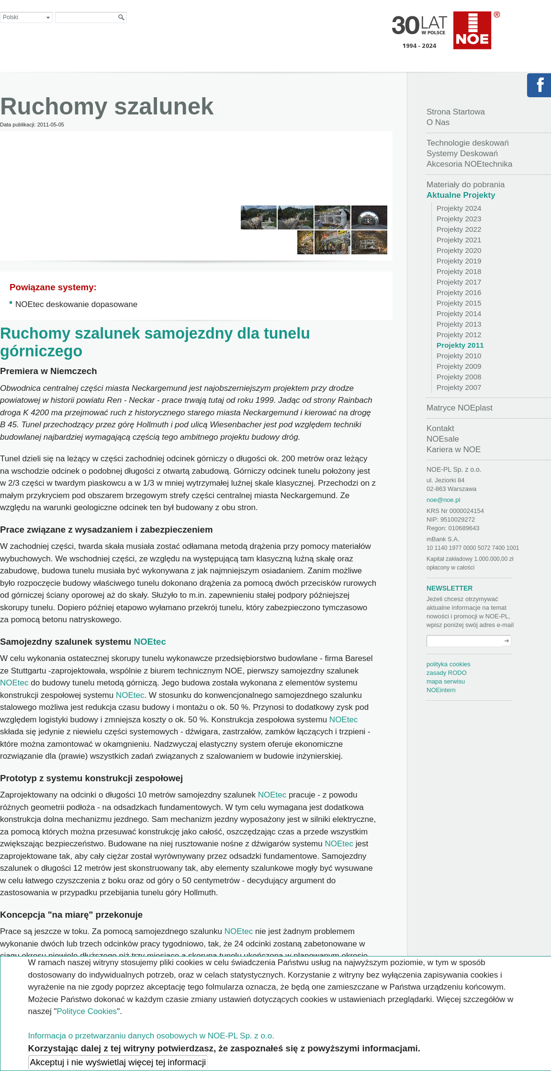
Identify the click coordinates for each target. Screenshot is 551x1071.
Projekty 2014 (459, 313)
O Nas (438, 122)
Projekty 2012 (459, 334)
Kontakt (440, 428)
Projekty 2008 (459, 377)
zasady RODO (447, 672)
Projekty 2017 (459, 282)
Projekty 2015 (459, 303)
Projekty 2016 (459, 292)
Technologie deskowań (468, 143)
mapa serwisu (446, 681)
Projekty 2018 (459, 271)
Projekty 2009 (459, 366)
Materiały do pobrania (466, 184)
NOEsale (443, 439)
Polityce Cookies (86, 1011)
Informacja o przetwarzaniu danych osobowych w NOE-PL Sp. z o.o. (151, 1035)
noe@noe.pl (443, 499)
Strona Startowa (456, 111)
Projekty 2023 (459, 219)
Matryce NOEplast (460, 407)
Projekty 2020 (459, 250)
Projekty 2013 (459, 324)
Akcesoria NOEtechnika (470, 164)
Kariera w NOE (454, 449)
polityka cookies (449, 664)
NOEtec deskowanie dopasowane (76, 304)
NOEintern (441, 690)
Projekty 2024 (459, 208)
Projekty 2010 (459, 356)
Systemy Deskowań (462, 153)
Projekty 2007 (459, 387)
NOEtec (150, 642)
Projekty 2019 (459, 261)
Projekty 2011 (460, 345)
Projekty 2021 (459, 240)
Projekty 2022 (459, 229)
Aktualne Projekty (461, 195)
